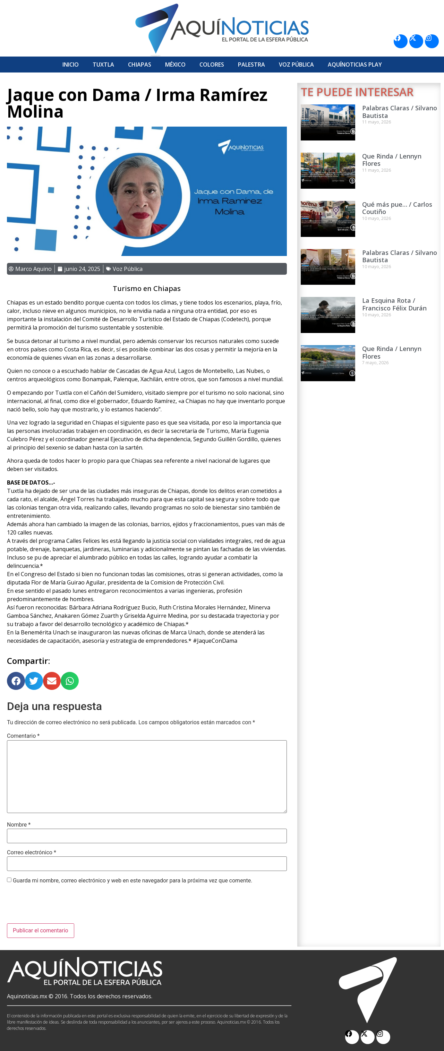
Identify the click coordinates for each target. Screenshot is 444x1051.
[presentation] (59, 906)
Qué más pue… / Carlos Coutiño (397, 208)
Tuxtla (103, 64)
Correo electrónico (31, 852)
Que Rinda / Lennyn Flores (391, 160)
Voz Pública (296, 64)
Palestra (251, 64)
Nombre (19, 825)
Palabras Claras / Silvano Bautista (399, 112)
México (175, 64)
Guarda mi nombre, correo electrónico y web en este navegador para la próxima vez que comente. (132, 880)
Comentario (23, 736)
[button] (16, 681)
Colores (211, 64)
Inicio (70, 64)
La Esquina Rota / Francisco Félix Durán (394, 304)
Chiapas (139, 64)
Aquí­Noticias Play (355, 64)
